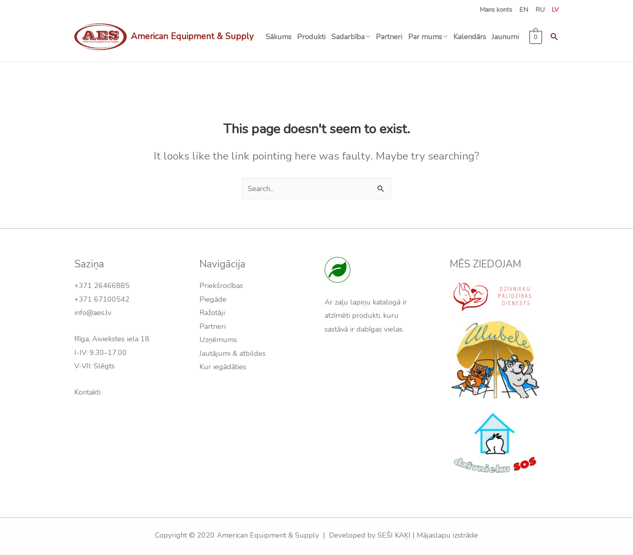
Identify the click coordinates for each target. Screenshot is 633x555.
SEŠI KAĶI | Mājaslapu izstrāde (427, 535)
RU (540, 9)
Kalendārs (469, 37)
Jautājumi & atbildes (232, 353)
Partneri (389, 37)
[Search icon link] (554, 36)
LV (555, 9)
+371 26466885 (102, 285)
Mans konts (496, 9)
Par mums (425, 37)
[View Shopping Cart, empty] (536, 37)
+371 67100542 (102, 299)
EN (523, 9)
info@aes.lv (92, 312)
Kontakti (87, 392)
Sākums (278, 37)
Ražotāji (212, 312)
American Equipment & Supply (192, 36)
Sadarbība (348, 37)
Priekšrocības (221, 285)
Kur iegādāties (222, 367)
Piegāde (212, 299)
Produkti (311, 37)
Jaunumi (505, 37)
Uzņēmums (218, 340)
